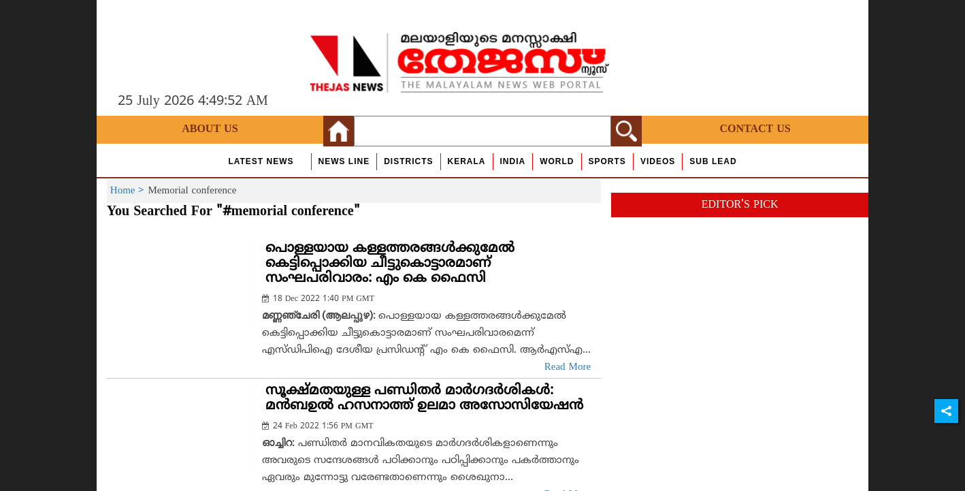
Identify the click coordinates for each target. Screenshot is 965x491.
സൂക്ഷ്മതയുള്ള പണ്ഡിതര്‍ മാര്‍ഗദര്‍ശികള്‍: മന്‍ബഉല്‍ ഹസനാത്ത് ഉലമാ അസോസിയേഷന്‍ (424, 399)
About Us (210, 129)
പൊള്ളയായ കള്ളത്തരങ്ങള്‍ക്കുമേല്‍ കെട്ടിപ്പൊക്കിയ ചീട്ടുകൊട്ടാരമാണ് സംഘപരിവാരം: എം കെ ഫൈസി (389, 263)
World (557, 161)
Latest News (260, 161)
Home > (129, 191)
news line (344, 161)
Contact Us (754, 129)
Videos (657, 161)
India (513, 161)
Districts (408, 161)
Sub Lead (712, 161)
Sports (607, 161)
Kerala (467, 161)
